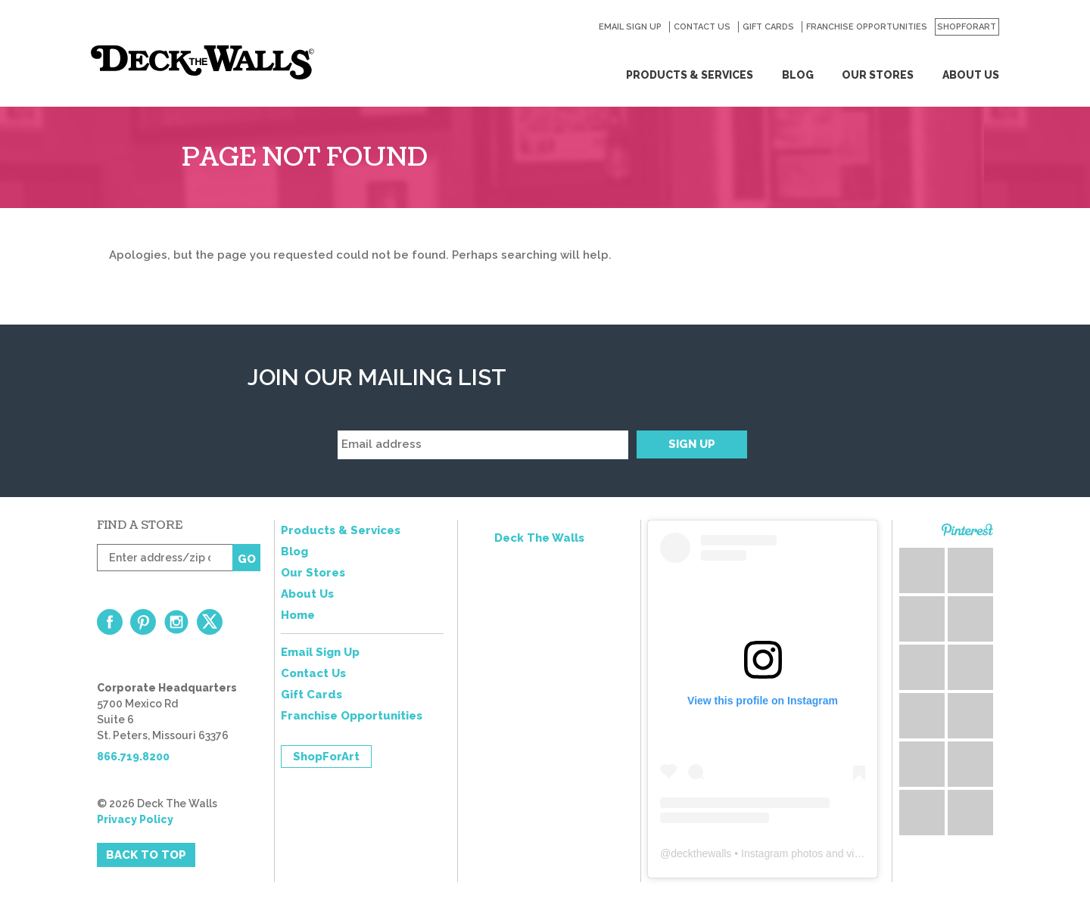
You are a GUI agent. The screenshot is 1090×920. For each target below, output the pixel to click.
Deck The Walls (539, 538)
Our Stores (878, 75)
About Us (970, 75)
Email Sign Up (630, 27)
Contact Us (702, 27)
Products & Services (689, 75)
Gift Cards (768, 27)
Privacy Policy (135, 819)
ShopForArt (966, 27)
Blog (798, 75)
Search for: (579, 27)
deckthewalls (701, 853)
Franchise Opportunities (866, 27)
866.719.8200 (133, 757)
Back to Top (146, 855)
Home (298, 615)
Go (247, 559)
